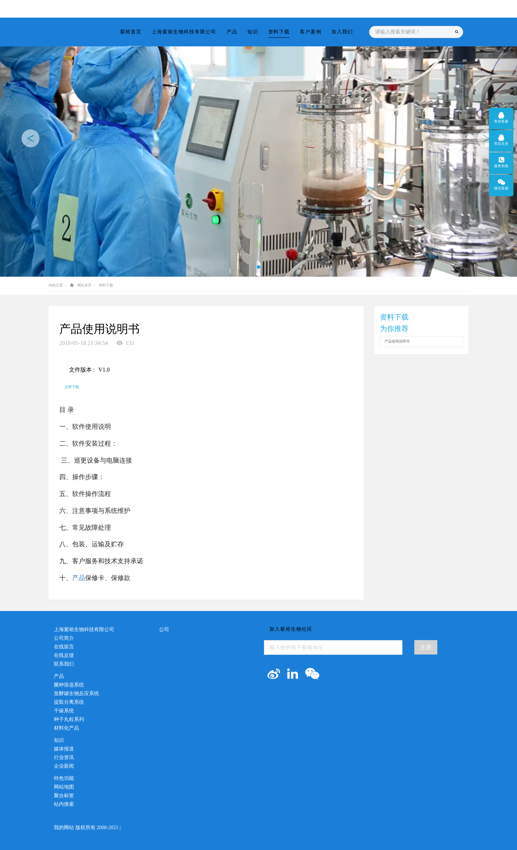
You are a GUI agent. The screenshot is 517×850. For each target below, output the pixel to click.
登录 (442, 8)
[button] (26, 138)
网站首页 (84, 285)
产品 (78, 578)
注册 (456, 8)
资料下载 (106, 285)
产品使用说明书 (397, 341)
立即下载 (72, 387)
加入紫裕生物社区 (290, 629)
